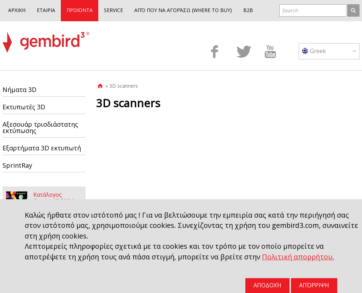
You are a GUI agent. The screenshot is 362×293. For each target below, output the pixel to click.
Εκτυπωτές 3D (23, 107)
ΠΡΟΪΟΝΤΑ (79, 10)
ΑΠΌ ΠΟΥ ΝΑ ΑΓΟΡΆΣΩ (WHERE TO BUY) (183, 10)
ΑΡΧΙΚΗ (16, 10)
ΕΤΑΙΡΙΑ (46, 10)
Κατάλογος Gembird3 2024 (53, 198)
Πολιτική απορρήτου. (298, 257)
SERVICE (113, 10)
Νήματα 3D (19, 89)
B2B (248, 10)
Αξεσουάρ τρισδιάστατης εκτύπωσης (40, 127)
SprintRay (17, 165)
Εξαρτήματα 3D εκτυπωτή (41, 148)
